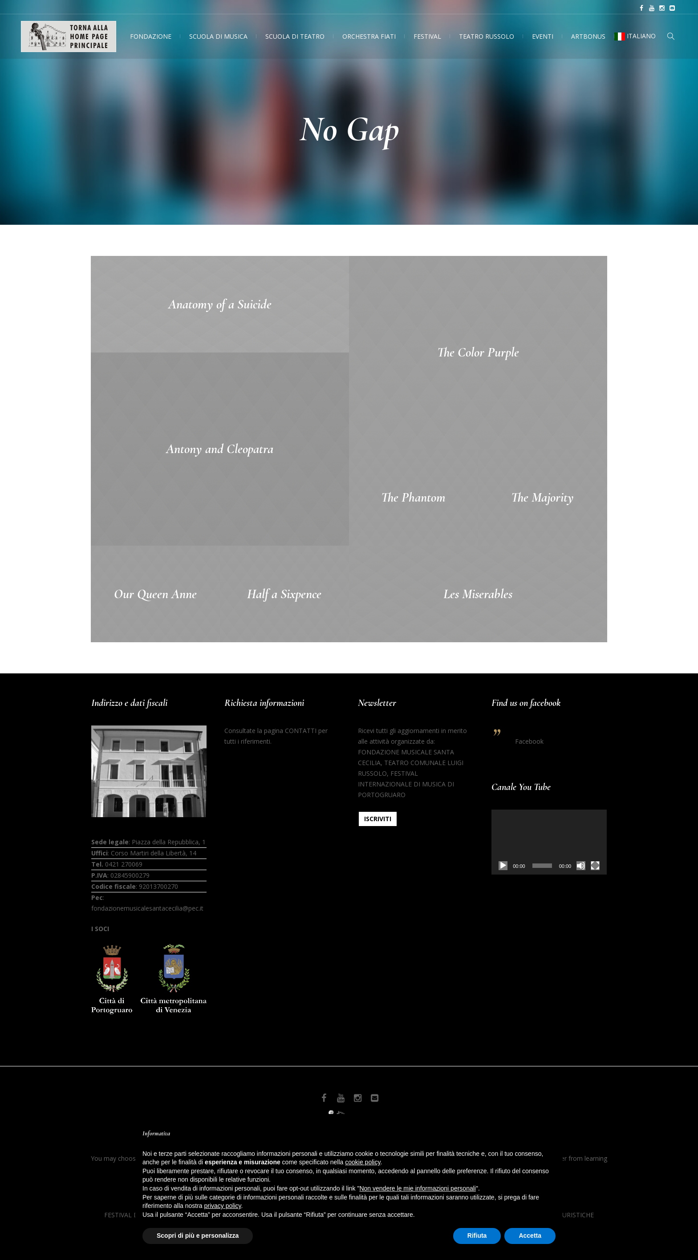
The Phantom (413, 497)
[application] (549, 842)
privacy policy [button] (222, 1205)
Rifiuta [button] (477, 1235)
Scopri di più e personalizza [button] (198, 1235)
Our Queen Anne (155, 594)
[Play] (503, 865)
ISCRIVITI (377, 818)
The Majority (542, 497)
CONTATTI (301, 730)
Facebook (529, 741)
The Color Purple (478, 352)
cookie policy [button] (362, 1162)
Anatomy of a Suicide (220, 304)
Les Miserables (477, 594)
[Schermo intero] (595, 865)
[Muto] (580, 865)
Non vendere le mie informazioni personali (417, 1188)
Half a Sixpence (284, 594)
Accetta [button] (530, 1235)
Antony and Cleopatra (219, 449)
